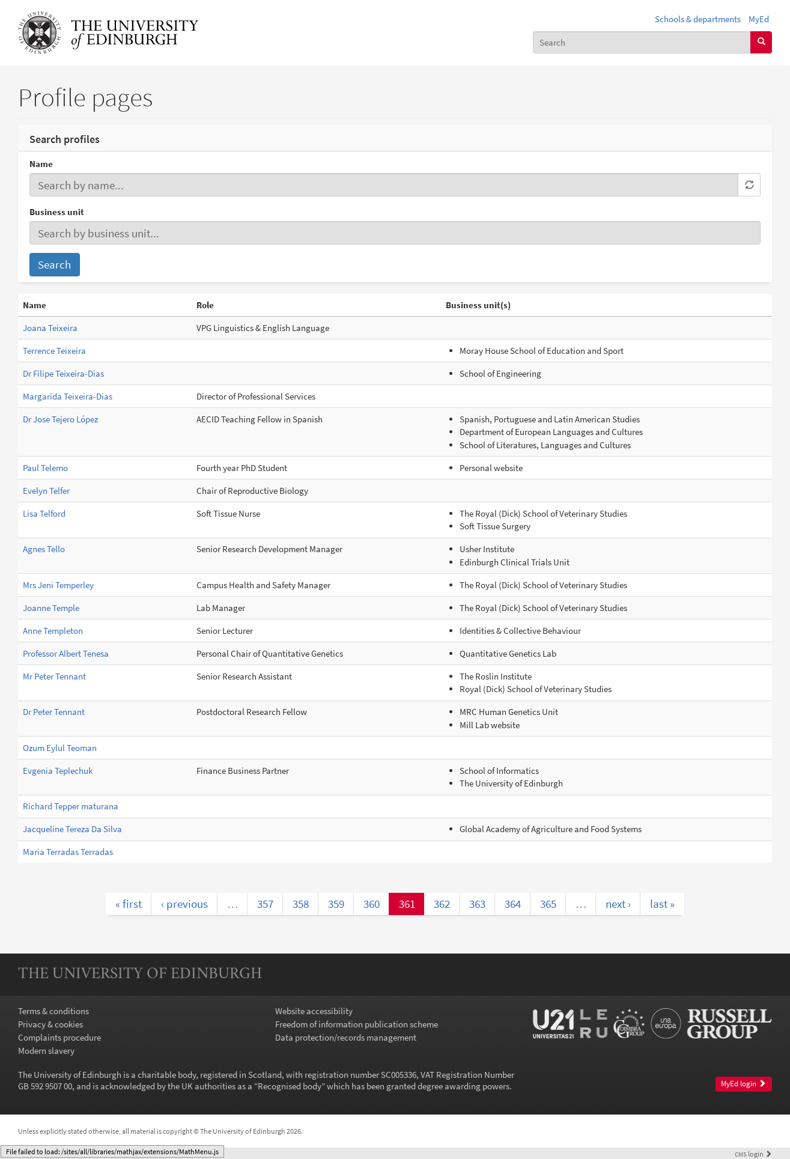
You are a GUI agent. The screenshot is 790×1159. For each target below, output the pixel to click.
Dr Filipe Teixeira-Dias (63, 373)
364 (513, 903)
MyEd (759, 19)
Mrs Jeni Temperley (58, 585)
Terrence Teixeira (54, 350)
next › (618, 903)
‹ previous (184, 903)
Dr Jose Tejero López (60, 419)
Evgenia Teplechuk (58, 770)
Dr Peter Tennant (54, 711)
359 (336, 903)
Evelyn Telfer (46, 490)
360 (371, 903)
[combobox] (642, 42)
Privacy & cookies (50, 1024)
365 (548, 903)
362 (442, 903)
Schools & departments (698, 19)
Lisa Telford (44, 513)
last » (662, 903)
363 (477, 903)
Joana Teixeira (50, 327)
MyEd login (743, 1083)
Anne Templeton (53, 630)
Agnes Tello (44, 549)
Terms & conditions (53, 1011)
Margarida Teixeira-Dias (67, 396)
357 (265, 903)
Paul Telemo (45, 467)
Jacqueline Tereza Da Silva (72, 829)
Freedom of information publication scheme (356, 1024)
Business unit (56, 212)
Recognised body (289, 1086)
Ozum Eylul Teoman (60, 747)
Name (41, 163)
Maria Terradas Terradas (68, 851)
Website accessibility (314, 1011)
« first (128, 903)
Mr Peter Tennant (54, 676)
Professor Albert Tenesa (66, 653)
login (753, 1153)
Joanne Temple (51, 607)
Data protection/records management (345, 1037)
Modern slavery (46, 1050)
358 (301, 903)
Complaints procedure (59, 1037)
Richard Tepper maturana (70, 806)
